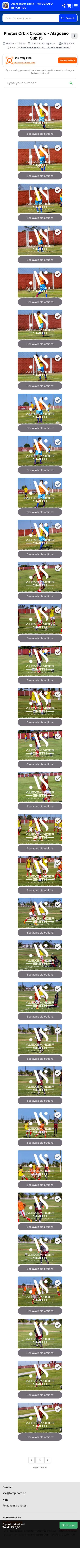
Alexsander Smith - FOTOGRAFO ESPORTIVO (45, 47)
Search (68, 18)
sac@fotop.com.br (14, 1493)
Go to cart (68, 1525)
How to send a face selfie (24, 63)
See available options (40, 133)
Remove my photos (14, 1505)
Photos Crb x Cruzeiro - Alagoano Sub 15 (36, 36)
